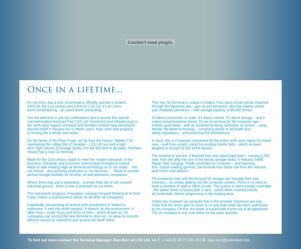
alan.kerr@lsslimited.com (228, 240)
